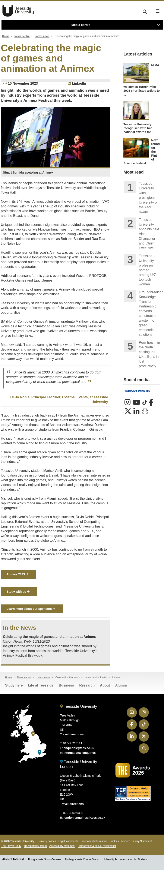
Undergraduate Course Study (81, 860)
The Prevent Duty (11, 846)
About (105, 686)
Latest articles (137, 54)
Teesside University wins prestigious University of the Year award (148, 198)
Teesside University (18, 10)
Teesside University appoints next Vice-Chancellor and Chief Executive (149, 234)
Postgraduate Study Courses (44, 860)
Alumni (121, 686)
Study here (14, 686)
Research (87, 686)
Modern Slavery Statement (137, 841)
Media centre (81, 25)
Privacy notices (47, 841)
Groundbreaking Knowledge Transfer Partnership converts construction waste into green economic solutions (149, 313)
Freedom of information (94, 841)
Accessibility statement (62, 846)
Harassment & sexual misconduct (97, 846)
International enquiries (80, 753)
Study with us (18, 592)
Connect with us (136, 391)
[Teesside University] (33, 735)
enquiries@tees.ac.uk (79, 749)
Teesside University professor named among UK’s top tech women (148, 270)
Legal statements (68, 841)
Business (66, 686)
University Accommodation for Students (125, 860)
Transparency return (35, 846)
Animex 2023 (17, 574)
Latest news (42, 36)
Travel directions (72, 735)
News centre (22, 36)
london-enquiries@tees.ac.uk (84, 818)
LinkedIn (77, 83)
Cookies (114, 841)
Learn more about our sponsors (31, 609)
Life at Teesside (40, 686)
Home (5, 36)
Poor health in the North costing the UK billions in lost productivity (149, 354)
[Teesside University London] (39, 753)
